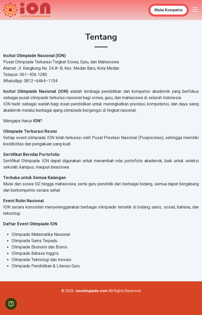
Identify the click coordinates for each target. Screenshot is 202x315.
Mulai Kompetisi (168, 10)
